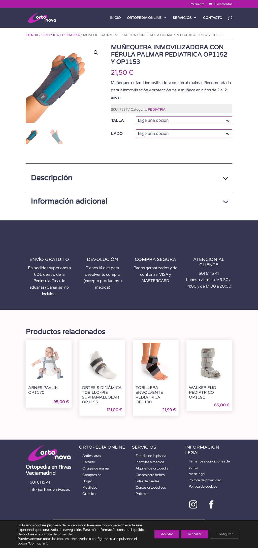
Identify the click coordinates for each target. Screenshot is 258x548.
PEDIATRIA (71, 35)
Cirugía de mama (95, 468)
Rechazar (190, 534)
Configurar (223, 534)
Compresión (92, 475)
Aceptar (159, 534)
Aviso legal (197, 474)
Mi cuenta (197, 4)
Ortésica (88, 493)
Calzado (88, 462)
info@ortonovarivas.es (50, 489)
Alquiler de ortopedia (152, 468)
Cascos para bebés (150, 475)
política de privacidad (72, 534)
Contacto (212, 18)
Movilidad (89, 487)
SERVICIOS (182, 18)
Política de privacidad (205, 480)
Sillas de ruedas (147, 481)
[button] (96, 52)
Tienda (32, 35)
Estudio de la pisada (151, 455)
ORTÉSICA (50, 35)
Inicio (115, 18)
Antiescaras (91, 455)
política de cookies (35, 534)
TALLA (117, 120)
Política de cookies (203, 486)
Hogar (87, 481)
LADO (117, 133)
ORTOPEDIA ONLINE (144, 18)
